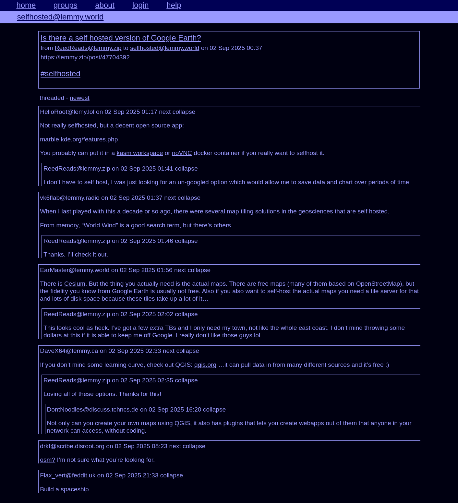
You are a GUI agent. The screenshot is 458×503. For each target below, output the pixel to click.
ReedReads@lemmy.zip (88, 47)
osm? (47, 459)
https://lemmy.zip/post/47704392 (85, 57)
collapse (184, 111)
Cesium (74, 283)
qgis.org (205, 364)
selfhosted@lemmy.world (60, 16)
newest (80, 97)
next (165, 111)
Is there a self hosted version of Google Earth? (121, 37)
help (173, 5)
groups (65, 5)
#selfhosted (60, 73)
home (26, 5)
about (104, 5)
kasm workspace (139, 153)
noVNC (182, 153)
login (140, 5)
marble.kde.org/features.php (79, 139)
